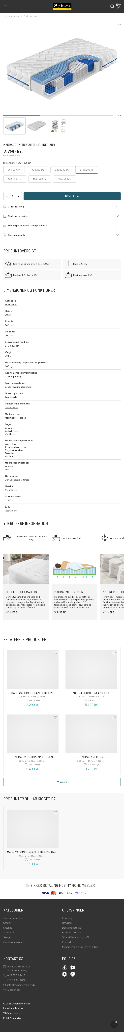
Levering (67, 918)
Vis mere (62, 781)
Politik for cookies (12, 1018)
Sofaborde (9, 932)
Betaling (67, 922)
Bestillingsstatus (71, 927)
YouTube (72, 967)
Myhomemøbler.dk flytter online (80, 947)
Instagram (64, 974)
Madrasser (31, 16)
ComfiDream (11, 490)
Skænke (7, 927)
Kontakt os (68, 942)
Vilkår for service (11, 1013)
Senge (7, 937)
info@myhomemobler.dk (19, 985)
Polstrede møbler (13, 918)
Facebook (64, 967)
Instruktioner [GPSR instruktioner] (11, 510)
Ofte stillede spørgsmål (75, 937)
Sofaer (7, 922)
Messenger (11, 989)
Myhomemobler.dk (13, 16)
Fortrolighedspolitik (13, 1008)
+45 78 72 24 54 (14, 975)
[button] (119, 6)
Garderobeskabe (13, 942)
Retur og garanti (71, 932)
